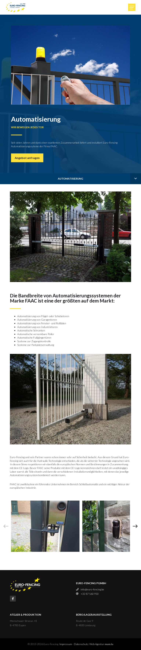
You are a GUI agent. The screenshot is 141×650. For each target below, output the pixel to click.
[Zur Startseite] (16, 7)
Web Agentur (96, 644)
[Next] (135, 526)
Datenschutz (81, 644)
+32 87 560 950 (90, 593)
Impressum (65, 644)
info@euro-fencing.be (92, 589)
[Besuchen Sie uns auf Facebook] (13, 599)
